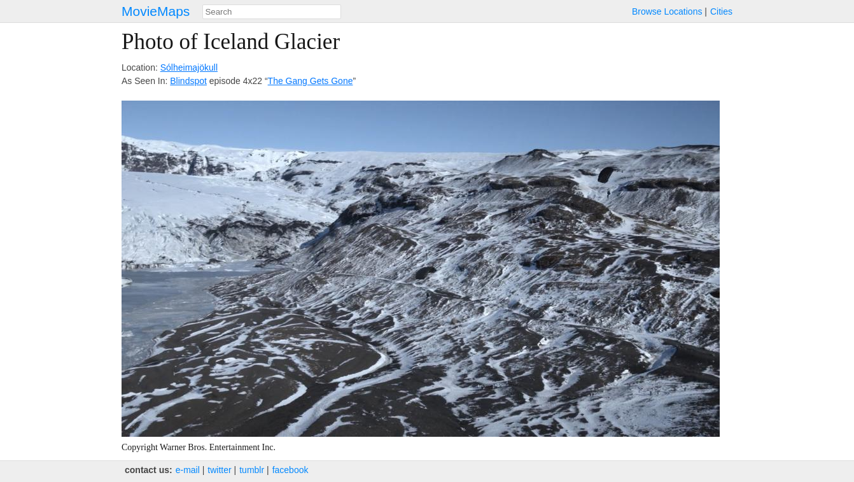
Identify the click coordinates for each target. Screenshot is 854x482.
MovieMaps (156, 11)
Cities (721, 11)
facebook (290, 470)
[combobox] (271, 11)
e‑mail (188, 470)
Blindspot (188, 81)
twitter (219, 470)
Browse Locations (667, 11)
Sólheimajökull (189, 67)
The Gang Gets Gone (310, 81)
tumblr (251, 470)
